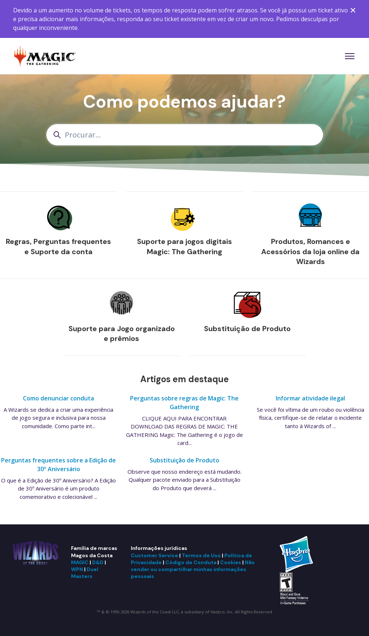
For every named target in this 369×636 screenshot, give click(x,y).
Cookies (230, 562)
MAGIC (80, 562)
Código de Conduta (190, 562)
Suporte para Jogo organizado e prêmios (121, 334)
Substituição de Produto (247, 328)
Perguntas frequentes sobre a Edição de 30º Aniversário (58, 464)
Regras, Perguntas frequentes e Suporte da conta (58, 246)
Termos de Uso (201, 555)
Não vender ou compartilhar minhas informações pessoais (193, 569)
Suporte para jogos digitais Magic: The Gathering (184, 246)
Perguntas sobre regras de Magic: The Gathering (184, 402)
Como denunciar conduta (58, 398)
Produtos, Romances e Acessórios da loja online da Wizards (310, 251)
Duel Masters (84, 572)
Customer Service (154, 555)
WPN (77, 569)
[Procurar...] (184, 135)
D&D (97, 562)
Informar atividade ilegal (310, 398)
